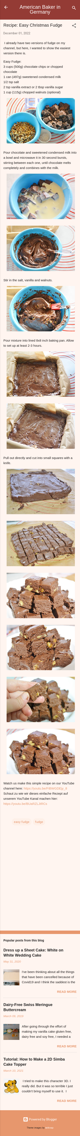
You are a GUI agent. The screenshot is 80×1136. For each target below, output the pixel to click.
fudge (39, 822)
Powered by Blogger (40, 1119)
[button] (74, 26)
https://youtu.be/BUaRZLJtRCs (25, 803)
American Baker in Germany (40, 9)
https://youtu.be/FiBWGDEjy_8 (45, 788)
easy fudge (21, 822)
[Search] (74, 8)
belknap (49, 1127)
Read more (67, 991)
